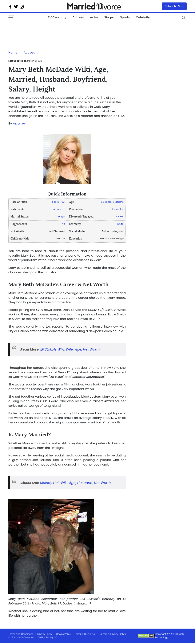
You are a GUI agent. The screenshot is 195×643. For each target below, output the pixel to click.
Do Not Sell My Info (48, 637)
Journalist (118, 209)
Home (13, 52)
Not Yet (119, 216)
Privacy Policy (44, 634)
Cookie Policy (63, 634)
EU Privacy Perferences (21, 637)
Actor (94, 17)
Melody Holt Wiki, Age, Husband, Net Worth (75, 483)
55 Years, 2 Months (112, 201)
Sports (125, 17)
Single (61, 216)
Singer (109, 17)
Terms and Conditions (20, 634)
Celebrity (143, 17)
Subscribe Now (174, 6)
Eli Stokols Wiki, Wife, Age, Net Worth (70, 349)
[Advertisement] (38, 30)
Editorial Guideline (85, 634)
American (59, 209)
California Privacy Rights (112, 634)
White (120, 223)
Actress (78, 17)
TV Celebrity (57, 17)
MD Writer (19, 123)
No (63, 223)
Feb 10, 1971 (58, 201)
